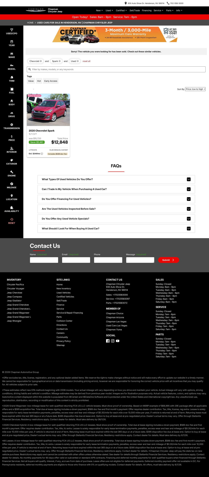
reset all (86, 61)
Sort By (180, 89)
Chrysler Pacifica (15, 284)
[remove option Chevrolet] (35, 61)
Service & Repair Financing (70, 312)
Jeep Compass (14, 296)
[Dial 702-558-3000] (174, 3)
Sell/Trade (135, 10)
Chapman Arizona (115, 317)
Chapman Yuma (114, 329)
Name (38, 254)
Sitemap (61, 345)
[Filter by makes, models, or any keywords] (116, 69)
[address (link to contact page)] (144, 3)
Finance (60, 304)
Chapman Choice (114, 313)
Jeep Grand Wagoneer (18, 312)
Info (179, 10)
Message (136, 254)
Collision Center (64, 321)
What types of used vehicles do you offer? (116, 179)
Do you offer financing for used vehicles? (116, 199)
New (100, 10)
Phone (97, 254)
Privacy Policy (64, 341)
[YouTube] (117, 341)
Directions (62, 325)
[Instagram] (112, 341)
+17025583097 (122, 298)
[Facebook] (108, 341)
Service (159, 10)
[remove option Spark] (56, 61)
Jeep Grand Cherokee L (19, 308)
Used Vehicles (64, 292)
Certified (122, 10)
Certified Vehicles (65, 296)
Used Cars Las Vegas (116, 325)
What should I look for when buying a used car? (116, 228)
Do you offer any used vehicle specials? (116, 219)
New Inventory (64, 288)
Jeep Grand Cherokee (18, 304)
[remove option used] (75, 61)
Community (62, 337)
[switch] (11, 31)
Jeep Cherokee (14, 292)
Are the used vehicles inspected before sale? (116, 209)
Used (110, 10)
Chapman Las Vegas (116, 321)
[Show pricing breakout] (36, 154)
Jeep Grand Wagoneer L (19, 317)
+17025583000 (120, 294)
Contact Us (62, 329)
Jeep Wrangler (14, 321)
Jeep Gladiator (14, 300)
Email (70, 254)
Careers (60, 333)
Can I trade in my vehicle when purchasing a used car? (116, 189)
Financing (147, 10)
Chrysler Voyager (15, 288)
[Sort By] (195, 89)
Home (30, 22)
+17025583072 (119, 303)
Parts (170, 10)
